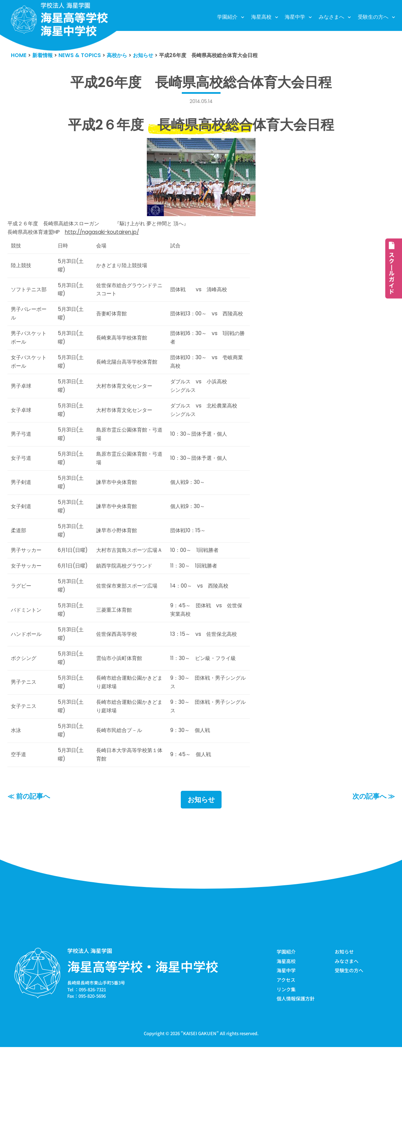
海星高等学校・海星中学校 (142, 1048)
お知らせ (201, 881)
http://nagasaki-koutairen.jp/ (115, 236)
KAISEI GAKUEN (199, 1118)
